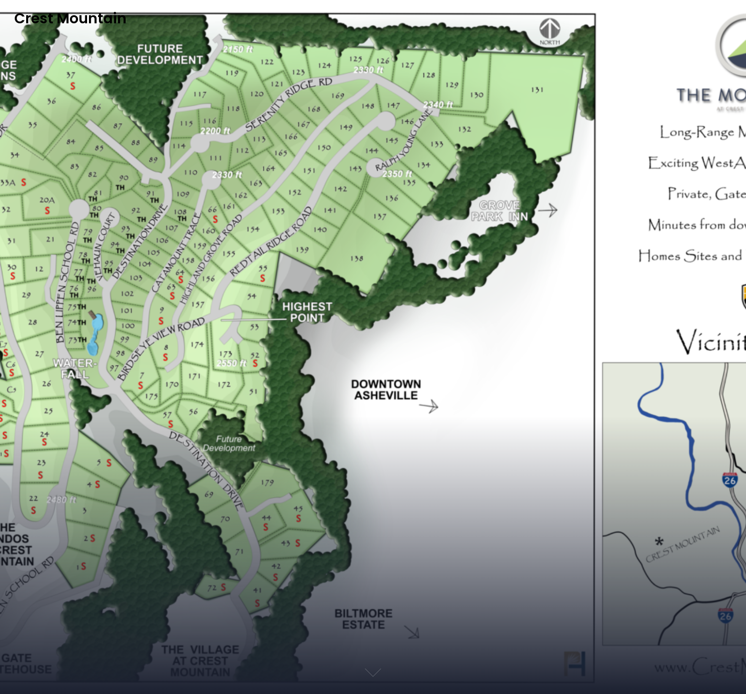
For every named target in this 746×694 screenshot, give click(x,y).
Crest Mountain (70, 19)
